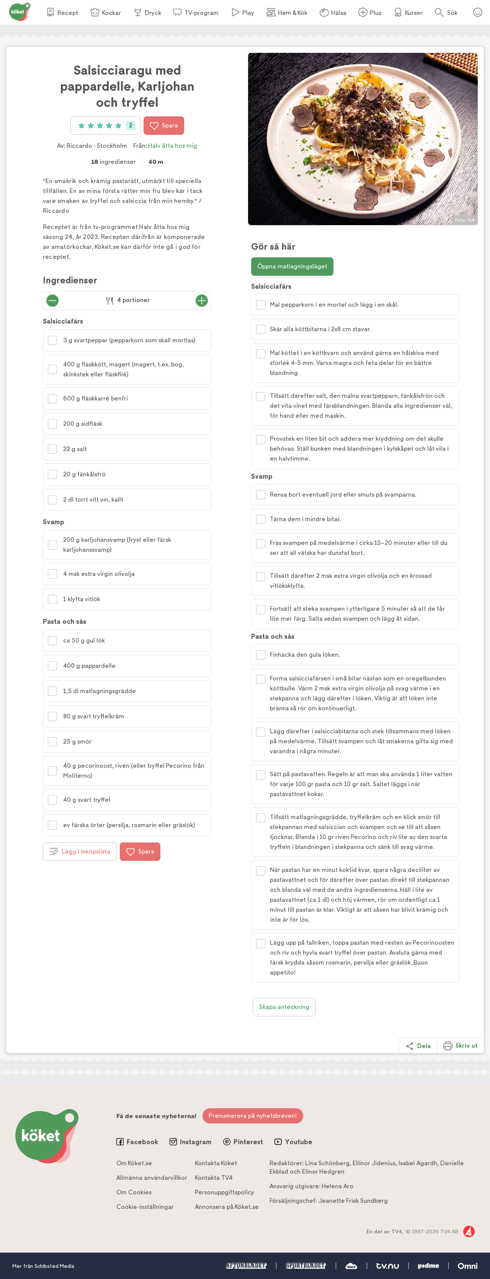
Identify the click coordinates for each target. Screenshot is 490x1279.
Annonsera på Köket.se (227, 1206)
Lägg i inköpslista (79, 851)
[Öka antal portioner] (202, 300)
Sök (452, 12)
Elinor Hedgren (323, 1171)
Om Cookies (134, 1192)
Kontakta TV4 (214, 1177)
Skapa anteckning (284, 1007)
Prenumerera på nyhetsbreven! (253, 1115)
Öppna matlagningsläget (292, 266)
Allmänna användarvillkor (151, 1177)
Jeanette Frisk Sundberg (353, 1200)
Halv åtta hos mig (172, 145)
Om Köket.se (134, 1163)
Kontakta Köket (216, 1163)
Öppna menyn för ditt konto (478, 12)
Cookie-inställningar (145, 1206)
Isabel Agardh (418, 1163)
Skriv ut (460, 1045)
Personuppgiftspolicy (224, 1192)
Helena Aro (337, 1186)
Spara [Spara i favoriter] (164, 125)
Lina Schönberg (327, 1163)
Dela (418, 1046)
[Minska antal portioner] (52, 300)
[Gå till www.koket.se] (20, 11)
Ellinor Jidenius (374, 1163)
